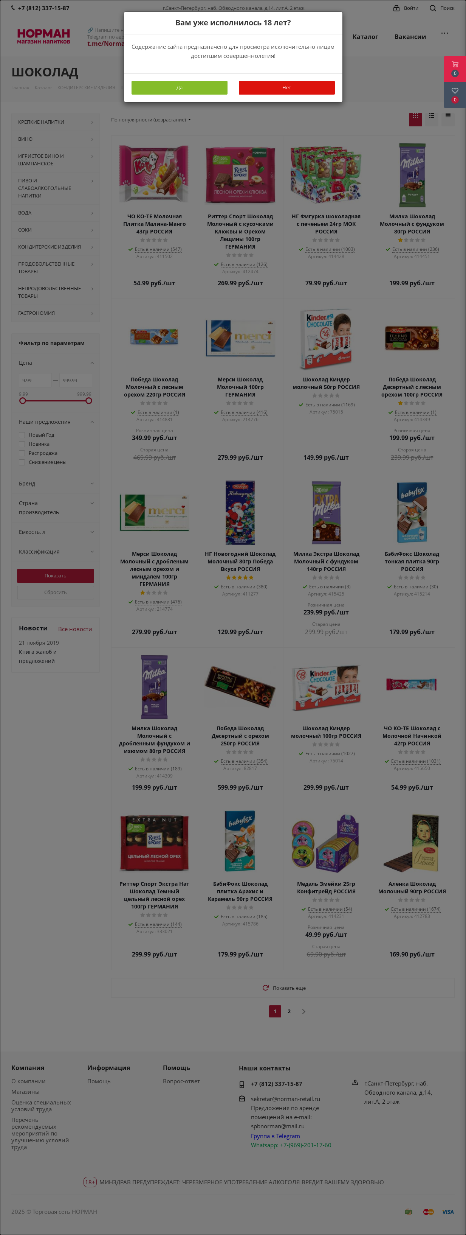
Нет (286, 87)
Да (179, 87)
